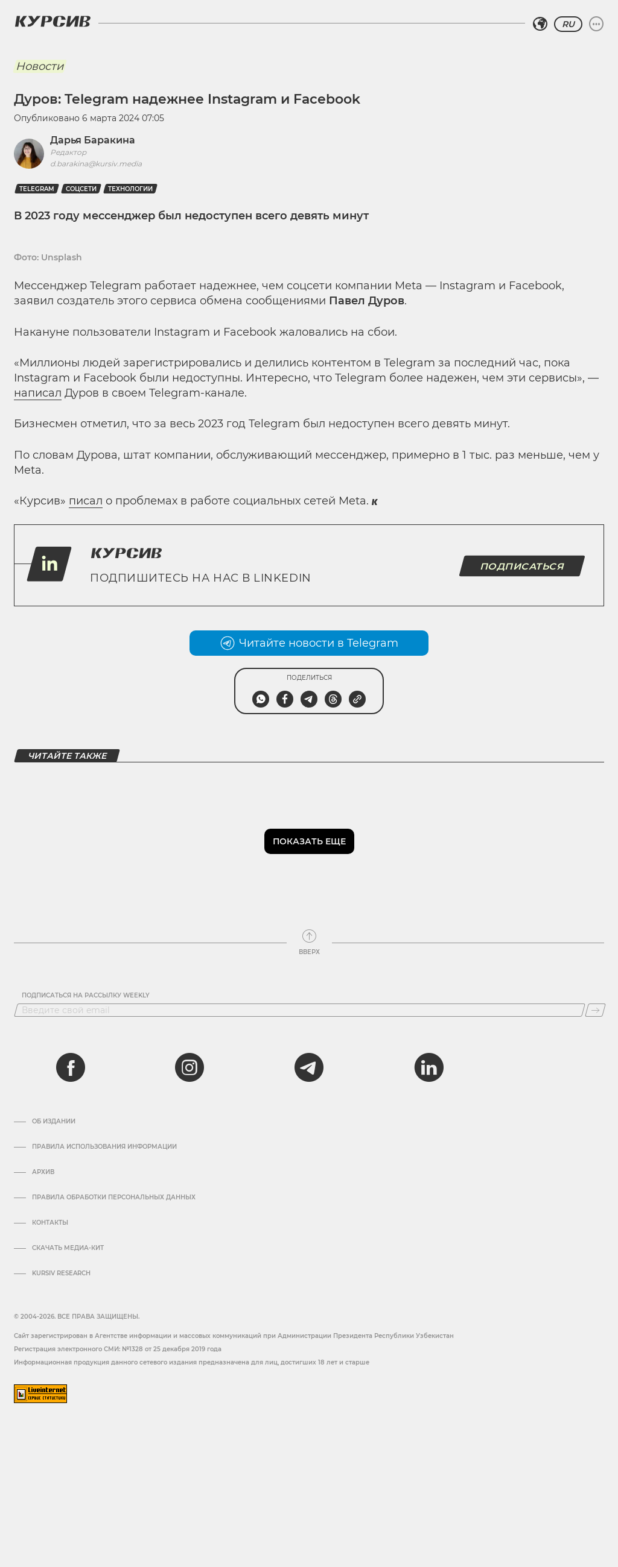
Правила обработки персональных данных (114, 1197)
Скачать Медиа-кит (68, 1248)
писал (86, 500)
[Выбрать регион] (540, 24)
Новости (39, 66)
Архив (43, 1172)
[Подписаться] (595, 1010)
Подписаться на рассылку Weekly (86, 995)
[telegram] (309, 1067)
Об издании (53, 1121)
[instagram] (189, 1067)
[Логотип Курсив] (52, 21)
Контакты (50, 1222)
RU (568, 24)
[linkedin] (428, 1067)
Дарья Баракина (92, 140)
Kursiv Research (61, 1273)
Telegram (36, 189)
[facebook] (70, 1067)
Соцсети (81, 189)
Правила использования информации (104, 1147)
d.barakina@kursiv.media (96, 163)
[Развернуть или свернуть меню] (596, 24)
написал (38, 393)
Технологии (130, 189)
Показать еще (309, 841)
